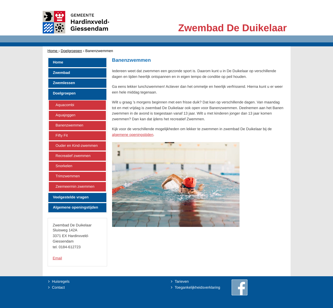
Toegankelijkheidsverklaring (197, 287)
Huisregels (61, 281)
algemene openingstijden (132, 135)
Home (53, 51)
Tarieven (182, 281)
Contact (58, 287)
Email (57, 258)
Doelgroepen (71, 51)
